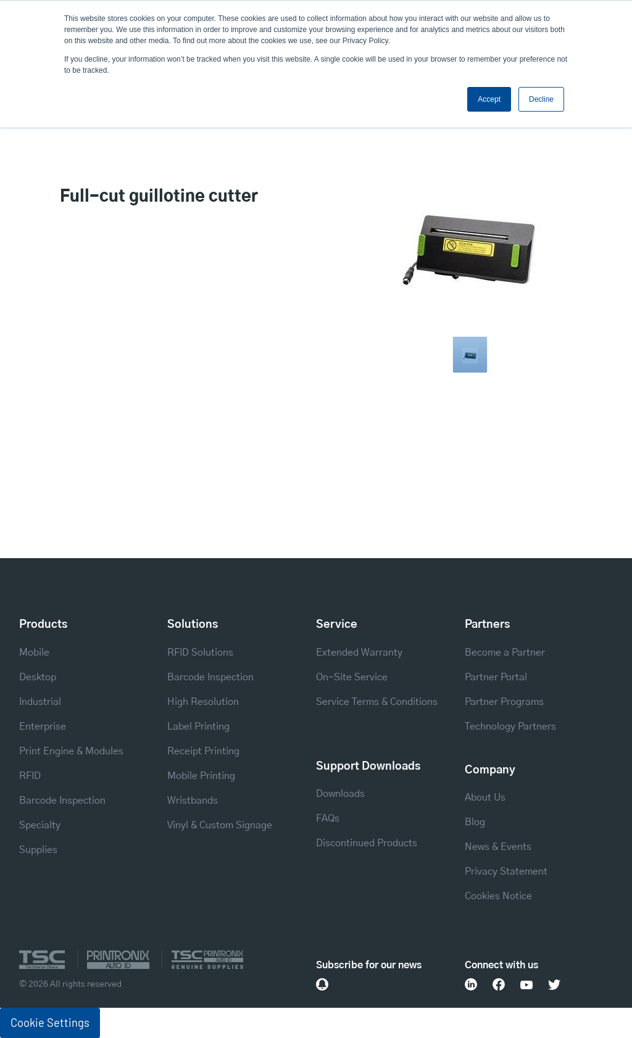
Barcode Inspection (62, 800)
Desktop (37, 677)
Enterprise (42, 726)
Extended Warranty (359, 652)
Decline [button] (541, 99)
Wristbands (192, 800)
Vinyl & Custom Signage (219, 825)
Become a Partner (505, 652)
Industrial (40, 702)
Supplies (38, 850)
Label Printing (198, 726)
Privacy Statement (506, 871)
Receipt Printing (203, 751)
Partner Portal (496, 677)
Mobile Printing (201, 776)
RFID (30, 776)
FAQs (327, 818)
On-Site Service (352, 677)
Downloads (340, 794)
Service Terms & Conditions (377, 702)
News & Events (498, 847)
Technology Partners (510, 726)
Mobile (34, 652)
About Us (485, 797)
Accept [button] (489, 99)
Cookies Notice (498, 896)
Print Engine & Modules (71, 751)
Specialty (39, 825)
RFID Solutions (200, 652)
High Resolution (203, 702)
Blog (475, 822)
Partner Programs (504, 702)
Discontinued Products (366, 843)
